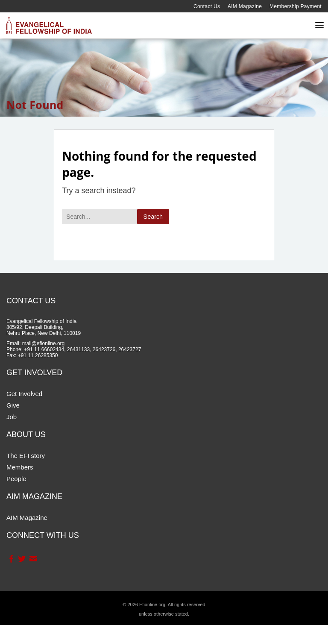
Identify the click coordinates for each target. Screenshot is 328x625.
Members (19, 467)
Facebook (10, 558)
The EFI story (25, 455)
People (16, 478)
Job (11, 416)
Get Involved (24, 393)
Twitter (21, 558)
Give (13, 405)
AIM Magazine (245, 6)
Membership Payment (295, 6)
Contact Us (206, 6)
